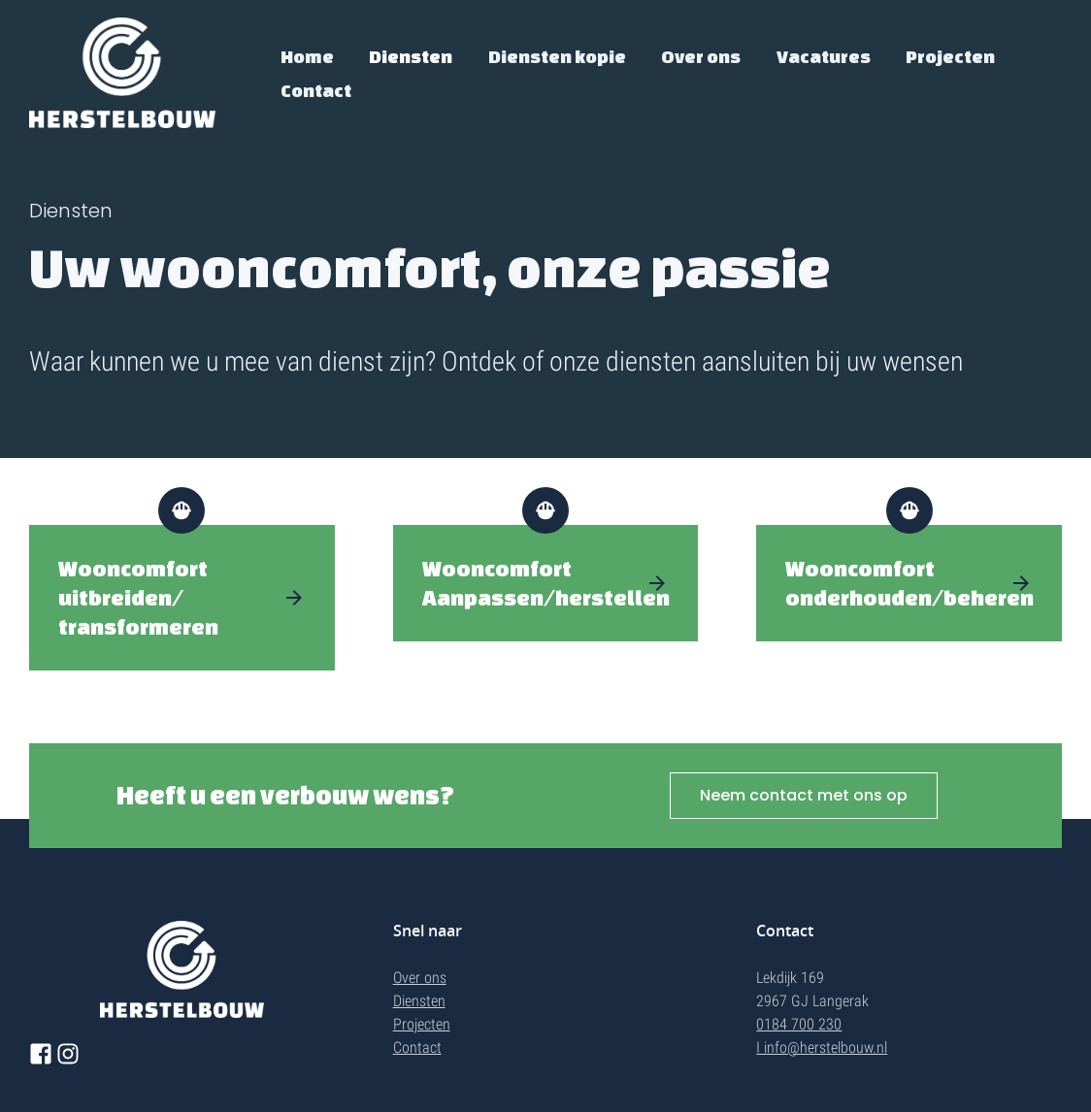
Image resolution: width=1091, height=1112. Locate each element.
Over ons (701, 56)
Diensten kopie (557, 56)
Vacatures (824, 56)
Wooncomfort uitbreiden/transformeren (138, 597)
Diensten (410, 56)
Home (307, 56)
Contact (316, 90)
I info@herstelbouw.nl (821, 1047)
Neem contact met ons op (804, 795)
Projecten (950, 56)
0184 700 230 (799, 1024)
